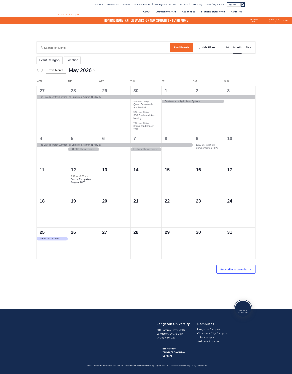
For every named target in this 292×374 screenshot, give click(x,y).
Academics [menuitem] (188, 12)
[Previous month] (37, 70)
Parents (185, 4)
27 (42, 90)
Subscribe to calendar (233, 268)
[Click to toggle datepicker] (82, 69)
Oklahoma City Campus (212, 332)
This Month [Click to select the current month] (56, 69)
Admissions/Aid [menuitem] (166, 12)
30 (136, 90)
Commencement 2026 (207, 147)
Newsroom (115, 4)
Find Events (181, 47)
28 (73, 90)
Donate (101, 4)
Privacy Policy (188, 365)
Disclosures (200, 365)
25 (42, 231)
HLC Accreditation (174, 365)
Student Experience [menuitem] (213, 12)
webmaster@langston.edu (154, 365)
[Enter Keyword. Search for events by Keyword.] (103, 47)
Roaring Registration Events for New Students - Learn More (146, 20)
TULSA (71, 15)
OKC (77, 15)
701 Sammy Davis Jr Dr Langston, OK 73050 (171, 331)
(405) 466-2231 (167, 336)
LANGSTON (63, 15)
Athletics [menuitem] (236, 12)
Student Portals (144, 4)
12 (73, 169)
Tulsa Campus (206, 337)
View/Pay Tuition (215, 4)
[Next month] (42, 70)
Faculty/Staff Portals (167, 4)
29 (104, 90)
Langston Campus (209, 329)
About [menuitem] (146, 12)
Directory (197, 4)
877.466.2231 (136, 365)
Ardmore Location (209, 340)
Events (128, 4)
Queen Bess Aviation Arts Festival (144, 105)
